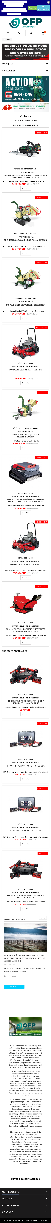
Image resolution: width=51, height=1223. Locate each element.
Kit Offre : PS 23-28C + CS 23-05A (25, 830)
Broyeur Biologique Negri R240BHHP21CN (25, 240)
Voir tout (14, 986)
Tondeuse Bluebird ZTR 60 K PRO (25, 370)
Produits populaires (25, 125)
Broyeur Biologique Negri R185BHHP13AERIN (25, 435)
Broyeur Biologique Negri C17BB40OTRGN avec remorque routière (25, 176)
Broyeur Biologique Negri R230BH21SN (25, 305)
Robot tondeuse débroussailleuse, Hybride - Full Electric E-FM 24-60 (25, 500)
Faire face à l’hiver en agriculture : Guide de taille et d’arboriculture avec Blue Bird (24, 958)
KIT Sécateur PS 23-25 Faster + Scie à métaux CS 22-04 (25, 896)
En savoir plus (10, 976)
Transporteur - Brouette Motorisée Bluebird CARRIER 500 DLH (25, 630)
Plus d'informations (43, 8)
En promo (25, 115)
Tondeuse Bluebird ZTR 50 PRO (25, 564)
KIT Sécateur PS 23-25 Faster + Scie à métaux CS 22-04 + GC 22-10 (25, 702)
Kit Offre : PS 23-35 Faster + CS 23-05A (25, 766)
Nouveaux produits (25, 120)
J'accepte (32, 8)
